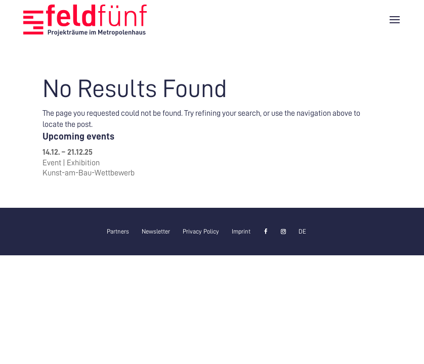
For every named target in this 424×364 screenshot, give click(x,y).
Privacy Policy (201, 232)
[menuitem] (302, 231)
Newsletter (156, 232)
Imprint (241, 232)
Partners (118, 232)
